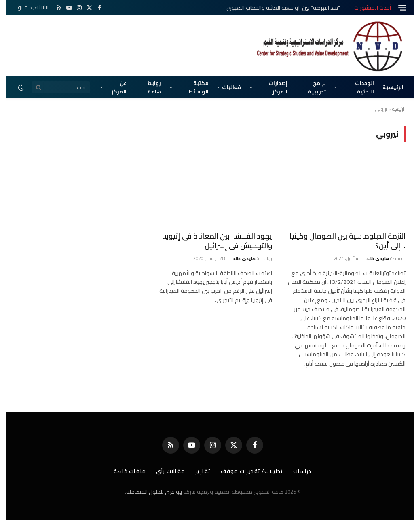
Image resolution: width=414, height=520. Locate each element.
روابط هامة (148, 87)
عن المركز (113, 87)
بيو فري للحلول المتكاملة (148, 492)
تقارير (197, 471)
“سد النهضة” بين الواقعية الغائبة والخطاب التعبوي (277, 7)
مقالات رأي (165, 471)
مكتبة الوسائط (193, 87)
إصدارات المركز (272, 87)
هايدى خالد (372, 258)
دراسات (296, 471)
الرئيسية (387, 87)
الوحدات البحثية (358, 87)
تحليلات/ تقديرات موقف (246, 471)
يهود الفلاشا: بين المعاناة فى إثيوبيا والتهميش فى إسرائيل (211, 241)
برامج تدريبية (311, 87)
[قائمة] (397, 8)
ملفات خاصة (124, 471)
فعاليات (225, 87)
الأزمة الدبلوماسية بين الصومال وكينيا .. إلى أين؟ (342, 241)
